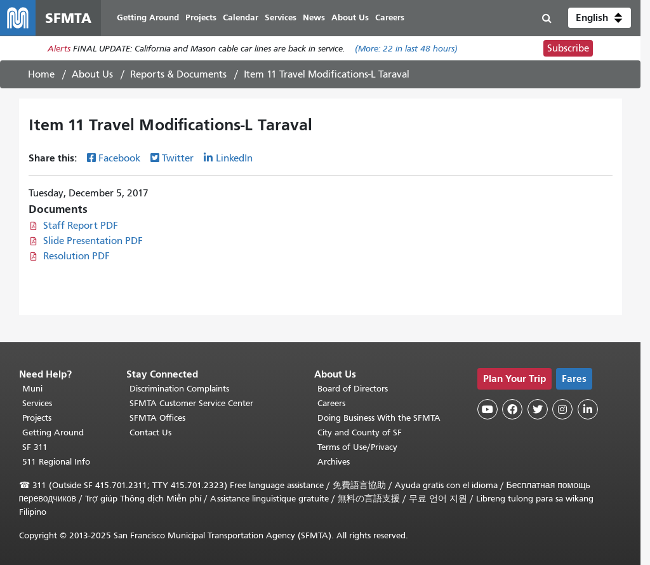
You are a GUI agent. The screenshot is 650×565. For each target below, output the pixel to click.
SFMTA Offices (157, 417)
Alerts (59, 48)
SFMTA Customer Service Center (191, 403)
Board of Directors (352, 388)
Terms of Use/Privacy (357, 447)
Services (37, 403)
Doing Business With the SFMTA (379, 417)
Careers (331, 403)
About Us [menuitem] (350, 17)
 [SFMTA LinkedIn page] (587, 409)
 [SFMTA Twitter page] (538, 409)
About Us (92, 74)
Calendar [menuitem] (240, 17)
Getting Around (53, 432)
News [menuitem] (314, 17)
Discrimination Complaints (179, 388)
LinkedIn (234, 158)
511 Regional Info (56, 461)
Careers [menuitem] (389, 17)
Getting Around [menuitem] (148, 17)
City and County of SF (359, 432)
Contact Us (150, 432)
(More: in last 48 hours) (406, 48)
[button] (599, 18)
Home (41, 74)
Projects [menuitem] (200, 17)
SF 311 (35, 447)
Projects (36, 417)
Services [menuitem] (280, 17)
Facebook (119, 158)
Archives (333, 461)
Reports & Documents (178, 74)
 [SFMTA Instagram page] (562, 409)
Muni (32, 388)
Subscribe (568, 48)
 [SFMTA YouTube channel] (487, 409)
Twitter (178, 158)
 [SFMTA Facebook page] (512, 409)
